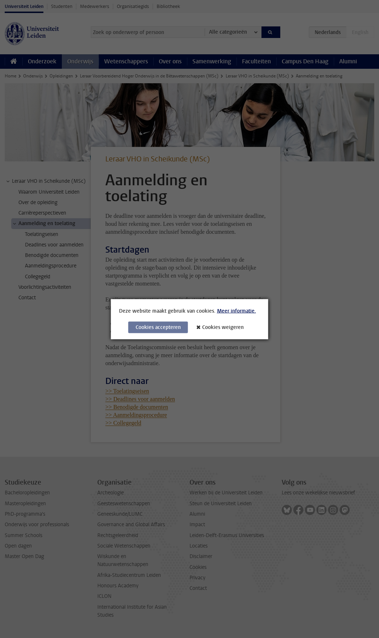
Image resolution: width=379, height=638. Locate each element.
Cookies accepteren (158, 327)
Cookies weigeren (223, 327)
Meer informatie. (236, 310)
